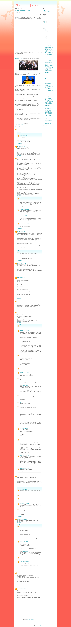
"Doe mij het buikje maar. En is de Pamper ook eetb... (49, 94)
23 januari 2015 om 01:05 (24, 541)
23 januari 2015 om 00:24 (25, 372)
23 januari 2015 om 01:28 (24, 557)
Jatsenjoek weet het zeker (18, 58)
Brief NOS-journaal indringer (48, 49)
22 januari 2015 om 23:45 (25, 330)
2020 (45, 22)
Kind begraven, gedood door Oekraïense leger (48, 72)
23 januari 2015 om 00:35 (25, 402)
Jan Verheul (19, 572)
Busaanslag (18, 124)
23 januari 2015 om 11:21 (25, 468)
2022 (45, 20)
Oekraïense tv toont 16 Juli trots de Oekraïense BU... (49, 102)
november (46, 30)
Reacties (19, 197)
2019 (45, 23)
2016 (45, 27)
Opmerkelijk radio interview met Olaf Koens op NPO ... (49, 69)
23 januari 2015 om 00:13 (25, 340)
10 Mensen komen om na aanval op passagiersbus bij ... (49, 90)
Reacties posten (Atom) (30, 619)
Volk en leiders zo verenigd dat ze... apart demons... (49, 96)
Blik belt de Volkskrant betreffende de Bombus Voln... (49, 85)
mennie (21, 198)
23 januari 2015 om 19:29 (24, 572)
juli (45, 35)
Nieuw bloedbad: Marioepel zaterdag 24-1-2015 (48, 60)
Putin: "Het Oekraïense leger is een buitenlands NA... (49, 53)
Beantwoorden (19, 132)
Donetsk (22, 124)
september (46, 32)
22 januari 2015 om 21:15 (24, 135)
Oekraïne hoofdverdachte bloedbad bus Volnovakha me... (49, 89)
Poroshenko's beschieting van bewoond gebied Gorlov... (49, 83)
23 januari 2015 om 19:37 (24, 588)
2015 (45, 28)
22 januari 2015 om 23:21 (22, 311)
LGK (20, 135)
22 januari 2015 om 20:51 (25, 209)
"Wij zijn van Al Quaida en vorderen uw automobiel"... (48, 112)
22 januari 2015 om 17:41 (23, 263)
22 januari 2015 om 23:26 (23, 476)
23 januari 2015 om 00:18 (23, 519)
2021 (45, 21)
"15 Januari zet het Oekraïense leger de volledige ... (49, 100)
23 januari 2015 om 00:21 (24, 368)
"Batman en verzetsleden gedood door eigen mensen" (49, 123)
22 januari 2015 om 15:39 (25, 198)
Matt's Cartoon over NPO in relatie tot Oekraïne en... (48, 104)
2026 (45, 15)
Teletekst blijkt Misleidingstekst (49, 79)
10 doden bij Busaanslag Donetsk (49, 67)
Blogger (41, 625)
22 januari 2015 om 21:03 (24, 252)
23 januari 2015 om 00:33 (25, 385)
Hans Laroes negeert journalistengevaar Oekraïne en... (49, 106)
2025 (45, 16)
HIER (24, 53)
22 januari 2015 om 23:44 (25, 215)
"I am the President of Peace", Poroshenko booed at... (49, 78)
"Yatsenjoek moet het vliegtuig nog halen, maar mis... (49, 110)
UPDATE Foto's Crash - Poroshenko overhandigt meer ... (49, 116)
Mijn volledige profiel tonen (46, 11)
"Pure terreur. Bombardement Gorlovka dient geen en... (48, 54)
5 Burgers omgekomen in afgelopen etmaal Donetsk (48, 81)
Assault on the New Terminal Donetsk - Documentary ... (48, 62)
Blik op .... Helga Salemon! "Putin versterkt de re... (49, 87)
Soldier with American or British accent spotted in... (49, 58)
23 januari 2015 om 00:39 (25, 503)
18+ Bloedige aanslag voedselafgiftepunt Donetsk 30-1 (49, 46)
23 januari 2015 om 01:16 (25, 551)
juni (45, 36)
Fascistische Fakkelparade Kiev (49, 121)
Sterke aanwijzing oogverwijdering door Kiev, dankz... (49, 43)
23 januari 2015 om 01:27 (24, 428)
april (45, 38)
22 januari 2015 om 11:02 (23, 146)
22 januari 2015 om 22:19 (25, 140)
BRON (19, 17)
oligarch (21, 140)
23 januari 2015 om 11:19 (25, 455)
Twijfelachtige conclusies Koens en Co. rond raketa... (49, 48)
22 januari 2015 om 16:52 (23, 231)
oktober (46, 31)
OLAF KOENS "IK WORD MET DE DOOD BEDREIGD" (49, 56)
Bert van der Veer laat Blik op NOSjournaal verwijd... (48, 108)
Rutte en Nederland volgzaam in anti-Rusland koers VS (49, 66)
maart (46, 39)
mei (45, 37)
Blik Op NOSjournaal (27, 5)
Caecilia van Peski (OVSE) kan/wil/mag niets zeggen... (49, 120)
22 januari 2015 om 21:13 (22, 277)
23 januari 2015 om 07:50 (25, 439)
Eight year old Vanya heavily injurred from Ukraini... (48, 98)
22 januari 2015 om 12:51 (23, 158)
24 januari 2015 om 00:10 (25, 223)
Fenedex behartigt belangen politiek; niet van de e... (48, 118)
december (46, 29)
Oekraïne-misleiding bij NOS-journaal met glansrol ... (48, 76)
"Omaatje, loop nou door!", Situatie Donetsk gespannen (49, 74)
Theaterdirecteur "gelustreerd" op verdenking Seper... (49, 71)
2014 (45, 125)
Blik (44, 10)
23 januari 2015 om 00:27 (24, 498)
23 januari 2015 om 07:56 (25, 561)
